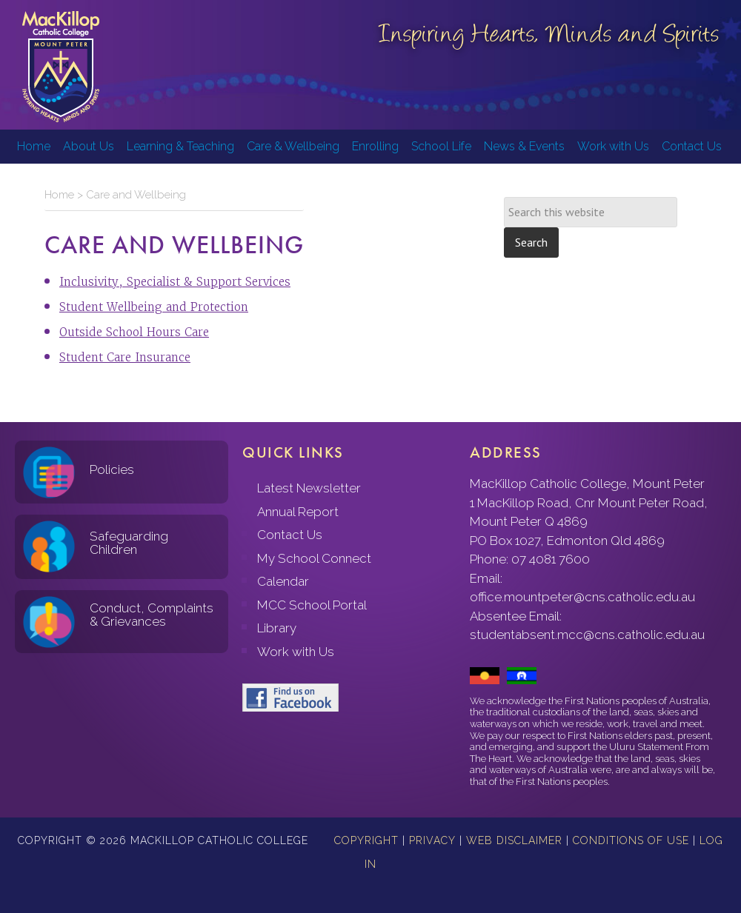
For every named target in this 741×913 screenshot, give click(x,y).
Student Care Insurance (124, 357)
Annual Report (298, 511)
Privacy (432, 840)
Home (59, 194)
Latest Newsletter (309, 488)
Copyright (366, 840)
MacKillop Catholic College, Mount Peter (60, 66)
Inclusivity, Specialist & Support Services (174, 282)
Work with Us (295, 651)
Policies (112, 469)
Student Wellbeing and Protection (153, 307)
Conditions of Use (631, 840)
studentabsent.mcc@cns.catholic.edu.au (587, 634)
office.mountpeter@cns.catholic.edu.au (582, 596)
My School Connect (314, 558)
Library (276, 628)
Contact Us (289, 534)
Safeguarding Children (129, 543)
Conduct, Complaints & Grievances (151, 615)
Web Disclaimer (514, 840)
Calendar (283, 581)
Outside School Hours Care (134, 332)
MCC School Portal (312, 605)
